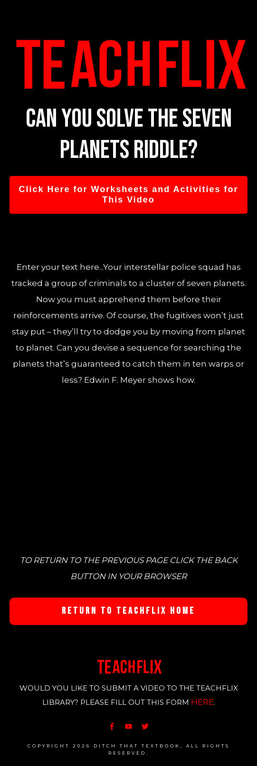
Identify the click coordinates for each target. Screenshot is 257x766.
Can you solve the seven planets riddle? (129, 134)
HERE (202, 702)
